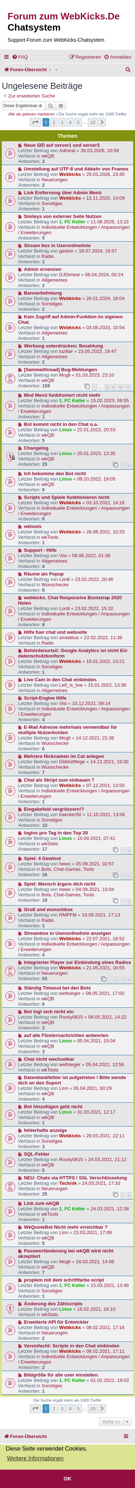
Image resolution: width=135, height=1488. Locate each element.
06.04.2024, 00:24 (104, 274)
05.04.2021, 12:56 (105, 1064)
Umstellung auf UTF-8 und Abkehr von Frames (76, 169)
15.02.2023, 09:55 (110, 400)
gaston (66, 251)
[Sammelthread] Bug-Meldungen (60, 369)
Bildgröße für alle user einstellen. (61, 1375)
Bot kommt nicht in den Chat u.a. (61, 424)
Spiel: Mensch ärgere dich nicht (60, 884)
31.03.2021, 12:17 (96, 1112)
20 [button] (92, 122)
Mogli (65, 375)
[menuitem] (20, 57)
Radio (47, 256)
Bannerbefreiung (43, 293)
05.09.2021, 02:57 (95, 863)
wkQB (47, 156)
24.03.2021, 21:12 (107, 1159)
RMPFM (67, 915)
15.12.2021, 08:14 (91, 703)
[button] (35, 122)
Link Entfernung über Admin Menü (63, 192)
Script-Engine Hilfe (45, 698)
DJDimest (69, 274)
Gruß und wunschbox (48, 909)
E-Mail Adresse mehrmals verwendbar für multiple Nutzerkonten (67, 729)
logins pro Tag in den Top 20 (56, 833)
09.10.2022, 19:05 (96, 479)
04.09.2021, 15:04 (95, 889)
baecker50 (70, 814)
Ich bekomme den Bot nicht (55, 473)
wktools (33, 526)
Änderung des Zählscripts (53, 1303)
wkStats (49, 843)
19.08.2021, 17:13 (101, 915)
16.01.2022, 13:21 (105, 661)
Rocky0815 (71, 1017)
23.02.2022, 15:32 (94, 608)
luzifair (66, 351)
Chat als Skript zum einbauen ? (59, 780)
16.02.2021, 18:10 (96, 1309)
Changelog (36, 448)
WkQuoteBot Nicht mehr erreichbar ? (66, 1227)
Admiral (67, 150)
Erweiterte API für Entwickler (56, 1322)
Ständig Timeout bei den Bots (57, 988)
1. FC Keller (72, 221)
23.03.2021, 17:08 (92, 1232)
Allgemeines (54, 280)
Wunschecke (54, 584)
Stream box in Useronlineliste (57, 245)
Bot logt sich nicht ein (49, 1011)
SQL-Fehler (37, 1154)
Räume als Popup (44, 574)
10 (120, 387)
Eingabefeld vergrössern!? (54, 809)
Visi (63, 555)
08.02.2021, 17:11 (105, 1351)
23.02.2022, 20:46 (94, 579)
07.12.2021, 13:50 (105, 785)
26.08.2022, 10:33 (105, 531)
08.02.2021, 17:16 (105, 1327)
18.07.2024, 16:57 (98, 251)
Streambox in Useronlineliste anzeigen (67, 933)
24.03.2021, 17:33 (101, 1183)
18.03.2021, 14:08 (95, 1261)
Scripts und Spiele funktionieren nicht (66, 497)
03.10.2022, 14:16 (105, 502)
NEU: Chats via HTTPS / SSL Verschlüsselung (75, 1177)
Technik (68, 1183)
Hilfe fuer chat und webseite (55, 632)
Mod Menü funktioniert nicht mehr (62, 395)
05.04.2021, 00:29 (92, 1088)
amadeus (68, 637)
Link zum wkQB (41, 1203)
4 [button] (70, 122)
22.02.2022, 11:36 (103, 637)
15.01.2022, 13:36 (107, 685)
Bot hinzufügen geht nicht (53, 1106)
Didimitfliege (72, 761)
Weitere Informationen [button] (35, 1458)
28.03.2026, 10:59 (100, 150)
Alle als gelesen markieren (31, 114)
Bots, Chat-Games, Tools (67, 869)
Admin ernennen (43, 269)
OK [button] (68, 1479)
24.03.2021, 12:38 (110, 1208)
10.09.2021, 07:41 (96, 838)
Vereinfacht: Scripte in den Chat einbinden (72, 1345)
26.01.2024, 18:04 (105, 298)
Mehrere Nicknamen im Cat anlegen (64, 756)
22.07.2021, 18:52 (105, 938)
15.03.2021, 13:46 (110, 1285)
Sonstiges (51, 203)
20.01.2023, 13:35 (96, 453)
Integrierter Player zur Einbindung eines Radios (77, 962)
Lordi (64, 579)
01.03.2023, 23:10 (95, 375)
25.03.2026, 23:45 (105, 174)
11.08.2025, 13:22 (110, 221)
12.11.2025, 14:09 (105, 198)
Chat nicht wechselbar (49, 1059)
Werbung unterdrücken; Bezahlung (63, 346)
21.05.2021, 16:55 (105, 967)
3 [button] (62, 122)
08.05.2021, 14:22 (107, 1017)
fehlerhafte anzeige (45, 1130)
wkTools (49, 537)
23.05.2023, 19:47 (97, 351)
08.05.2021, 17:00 (105, 993)
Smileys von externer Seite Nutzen (63, 216)
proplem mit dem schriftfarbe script (64, 1280)
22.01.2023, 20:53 (96, 429)
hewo (65, 863)
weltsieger (69, 993)
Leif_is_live (70, 685)
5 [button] (78, 122)
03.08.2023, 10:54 (105, 327)
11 (128, 387)
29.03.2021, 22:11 (105, 1135)
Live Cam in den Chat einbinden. (61, 679)
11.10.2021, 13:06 (106, 814)
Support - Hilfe (40, 550)
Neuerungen (54, 179)
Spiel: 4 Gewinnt (42, 858)
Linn (63, 1088)
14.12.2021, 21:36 (95, 738)
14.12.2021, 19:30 (109, 761)
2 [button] (54, 122)
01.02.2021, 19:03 (110, 1380)
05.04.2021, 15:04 (96, 1040)
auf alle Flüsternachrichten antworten (66, 1035)
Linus (65, 429)
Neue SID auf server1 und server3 (62, 145)
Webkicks (70, 174)
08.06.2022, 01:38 (91, 555)
